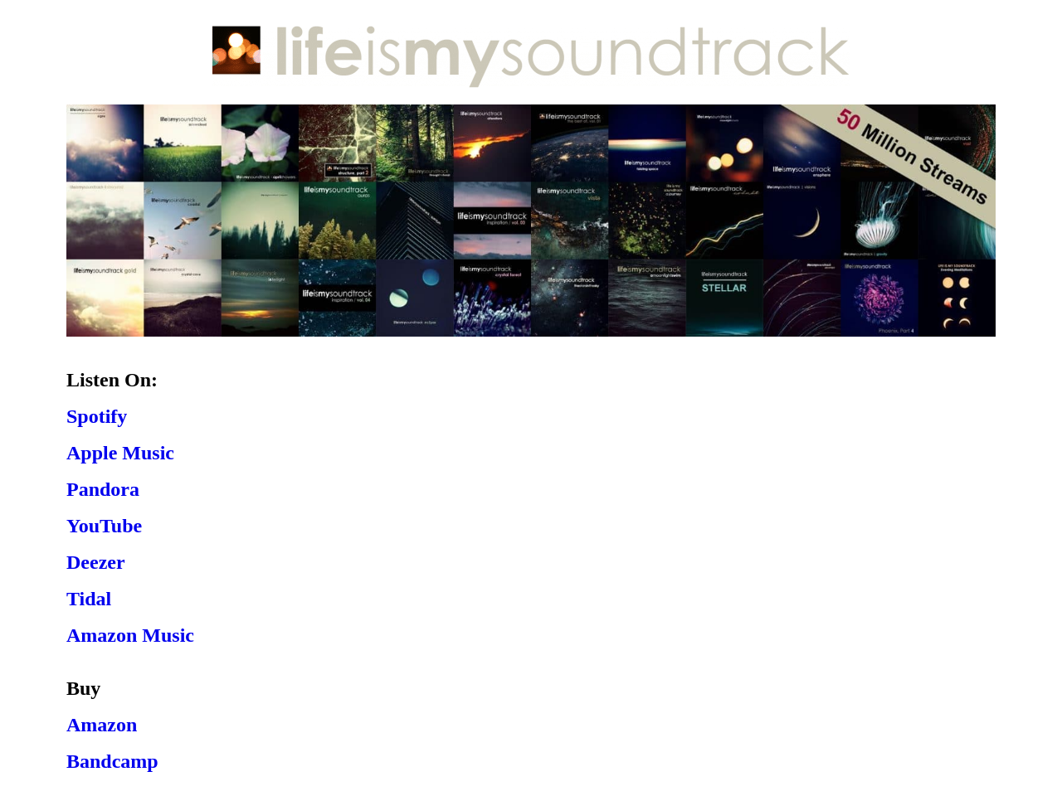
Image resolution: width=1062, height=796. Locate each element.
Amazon (101, 724)
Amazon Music (130, 635)
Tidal (88, 598)
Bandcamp (112, 761)
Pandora (102, 489)
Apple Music (120, 453)
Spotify (96, 416)
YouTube (104, 525)
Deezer (95, 562)
